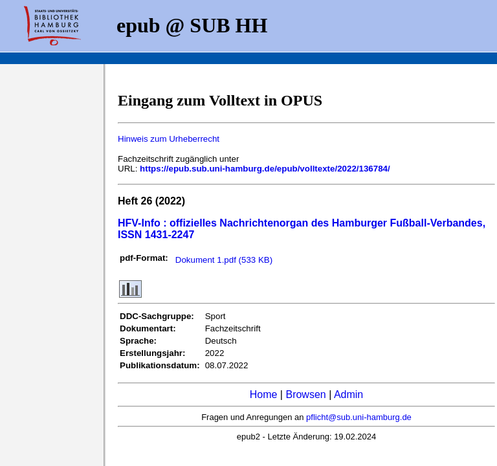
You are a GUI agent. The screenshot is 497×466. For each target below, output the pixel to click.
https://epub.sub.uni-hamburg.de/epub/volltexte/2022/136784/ (265, 168)
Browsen (305, 394)
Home (264, 394)
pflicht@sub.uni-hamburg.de (359, 417)
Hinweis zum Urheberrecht (168, 139)
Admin (348, 394)
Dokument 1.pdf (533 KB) (223, 260)
